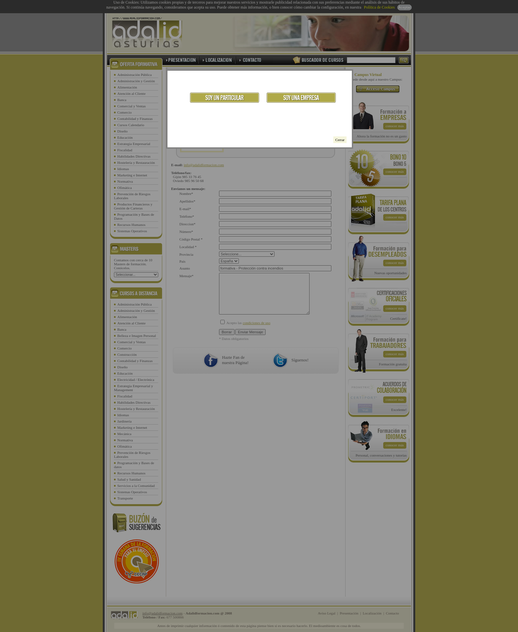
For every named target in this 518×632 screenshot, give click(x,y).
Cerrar (340, 140)
